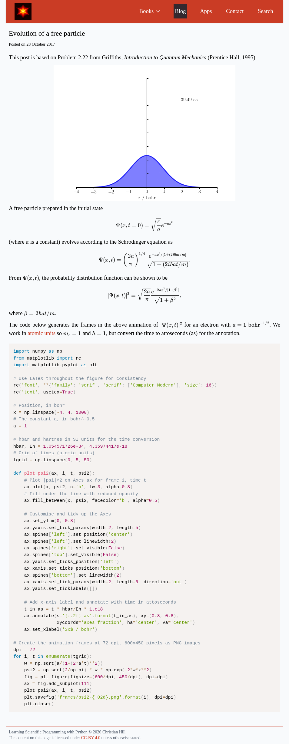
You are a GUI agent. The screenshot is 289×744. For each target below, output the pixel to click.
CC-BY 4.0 (90, 738)
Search (265, 11)
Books (150, 11)
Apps (206, 11)
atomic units (41, 333)
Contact (235, 11)
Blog (180, 11)
